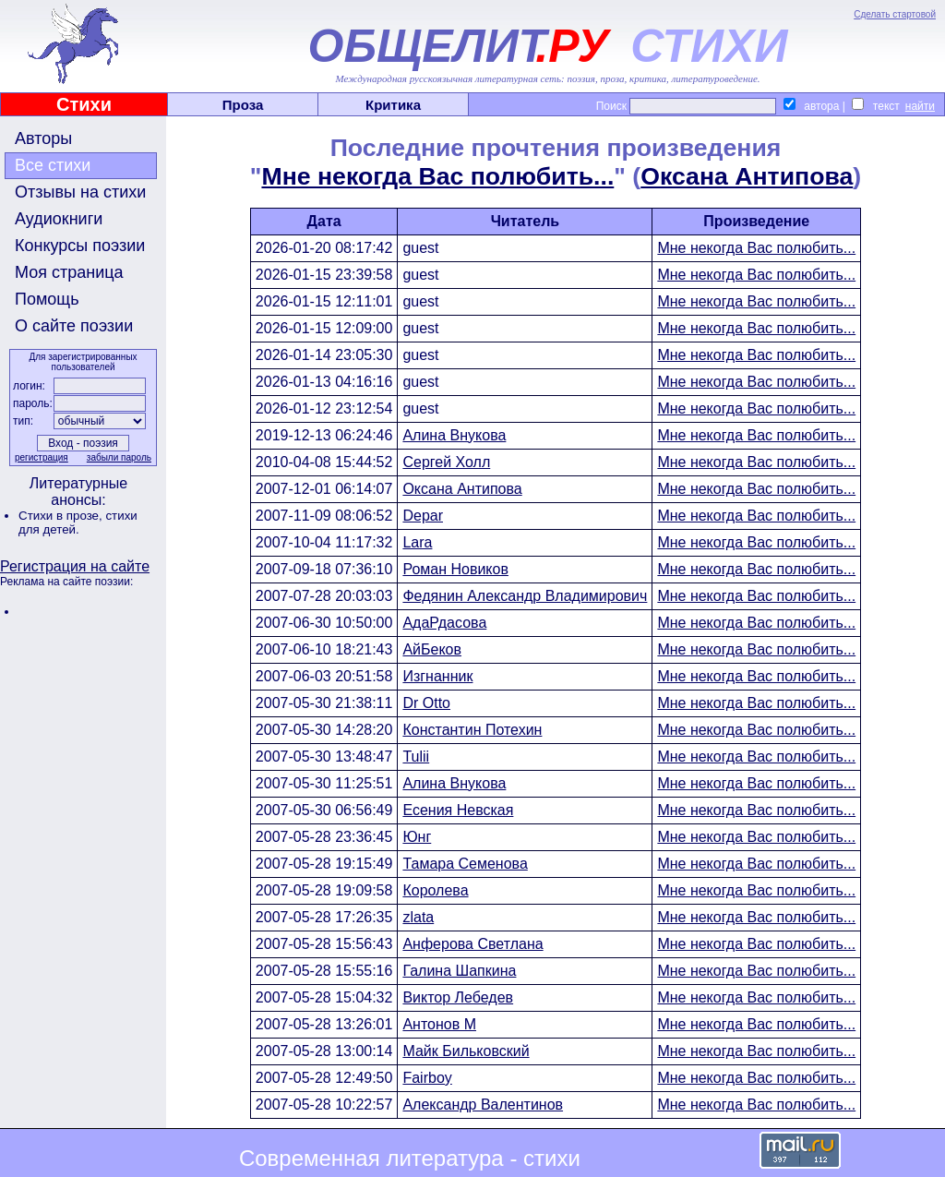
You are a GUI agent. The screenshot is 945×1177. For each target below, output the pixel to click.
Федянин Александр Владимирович (524, 596)
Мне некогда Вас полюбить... (437, 176)
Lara (417, 542)
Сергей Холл (446, 462)
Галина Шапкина (459, 971)
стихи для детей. (78, 522)
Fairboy (426, 1078)
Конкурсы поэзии (80, 245)
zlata (418, 917)
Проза (243, 105)
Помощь (47, 299)
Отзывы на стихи (80, 192)
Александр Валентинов (482, 1104)
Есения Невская (457, 810)
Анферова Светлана (472, 944)
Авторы (43, 138)
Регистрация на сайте (75, 566)
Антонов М (439, 1024)
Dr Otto (426, 703)
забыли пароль (119, 457)
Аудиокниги (58, 219)
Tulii (415, 756)
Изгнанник (437, 676)
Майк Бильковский (465, 1051)
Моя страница (69, 272)
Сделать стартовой (895, 14)
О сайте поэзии (74, 326)
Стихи (84, 104)
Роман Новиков (455, 569)
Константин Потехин (472, 730)
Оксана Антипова (746, 176)
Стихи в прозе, (61, 515)
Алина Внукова (454, 435)
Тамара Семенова (464, 863)
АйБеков (431, 649)
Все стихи (52, 165)
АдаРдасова (444, 623)
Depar (422, 515)
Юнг (416, 837)
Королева (435, 890)
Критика (393, 105)
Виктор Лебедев (457, 997)
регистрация (41, 457)
